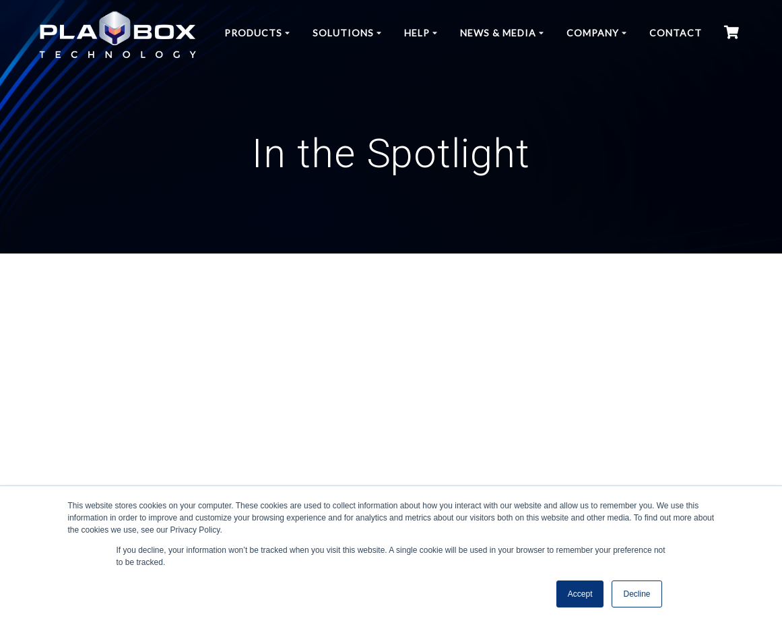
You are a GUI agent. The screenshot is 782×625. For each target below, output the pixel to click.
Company (592, 32)
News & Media (498, 32)
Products (253, 32)
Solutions (343, 32)
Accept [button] (580, 594)
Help (417, 32)
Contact (675, 32)
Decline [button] (636, 594)
